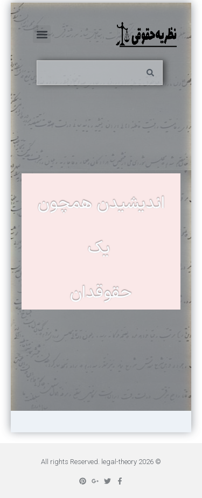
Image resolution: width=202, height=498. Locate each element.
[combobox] (100, 72)
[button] (42, 34)
